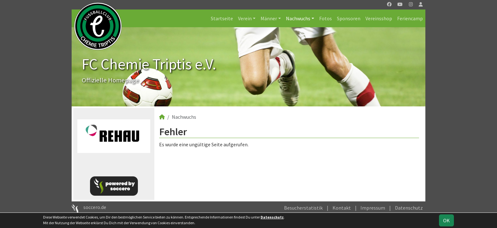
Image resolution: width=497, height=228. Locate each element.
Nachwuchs (298, 18)
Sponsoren (348, 18)
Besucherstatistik (303, 208)
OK (446, 220)
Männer (269, 18)
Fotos (325, 18)
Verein (245, 18)
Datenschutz (409, 208)
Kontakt (341, 208)
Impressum (372, 208)
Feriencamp (410, 18)
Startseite (222, 18)
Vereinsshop (378, 18)
